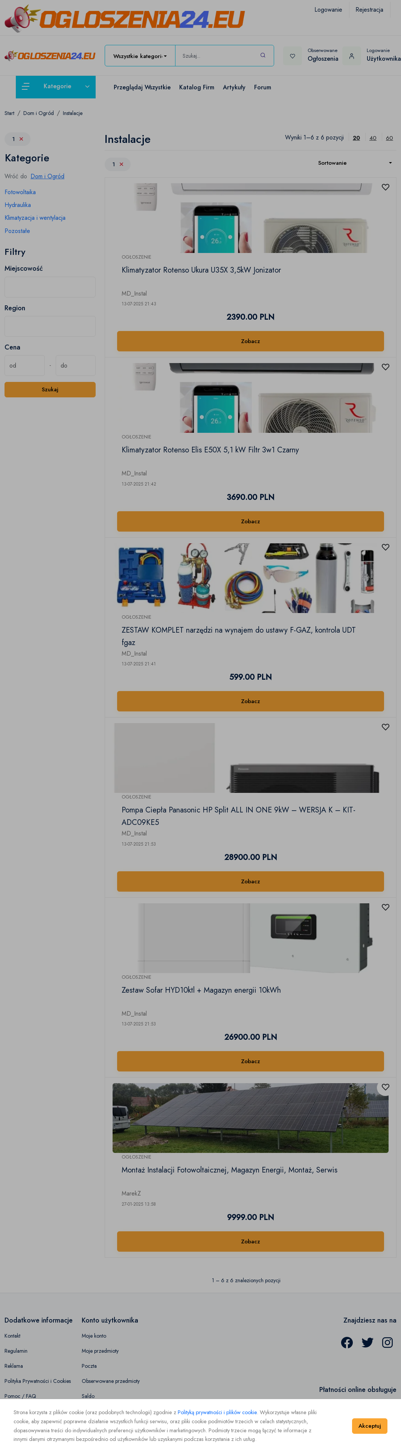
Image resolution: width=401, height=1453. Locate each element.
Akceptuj (369, 1426)
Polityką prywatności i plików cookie (217, 1412)
